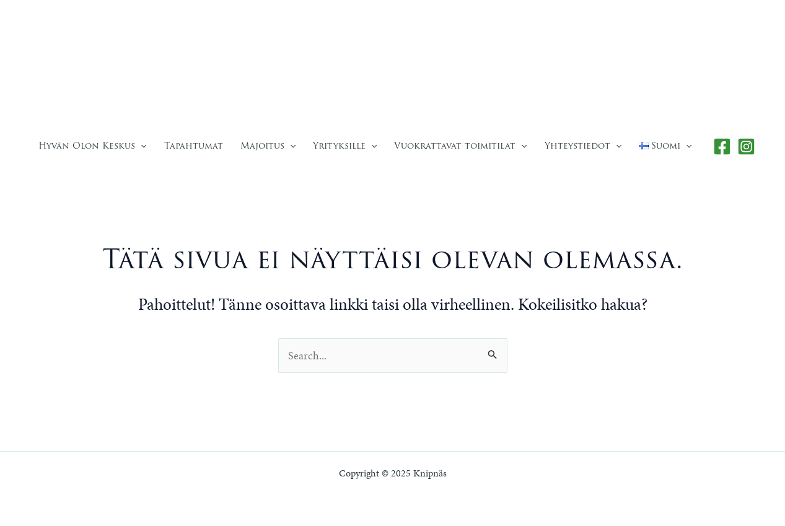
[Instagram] (746, 147)
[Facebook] (722, 147)
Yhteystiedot (583, 145)
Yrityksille (345, 145)
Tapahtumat (193, 145)
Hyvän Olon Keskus (92, 145)
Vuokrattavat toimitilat (460, 145)
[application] (140, 145)
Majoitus (268, 145)
